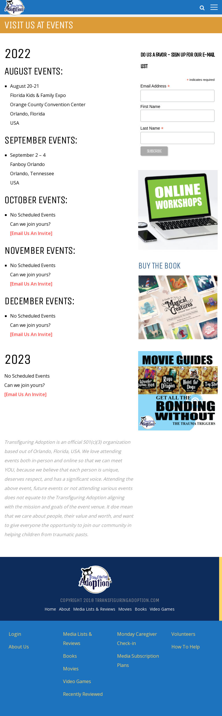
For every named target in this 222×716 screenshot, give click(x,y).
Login (15, 634)
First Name (150, 106)
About (64, 609)
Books (141, 609)
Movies (125, 609)
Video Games (162, 609)
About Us (19, 647)
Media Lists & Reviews (94, 609)
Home (50, 609)
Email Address (155, 86)
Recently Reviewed (83, 694)
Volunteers (183, 634)
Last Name (152, 128)
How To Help (185, 647)
